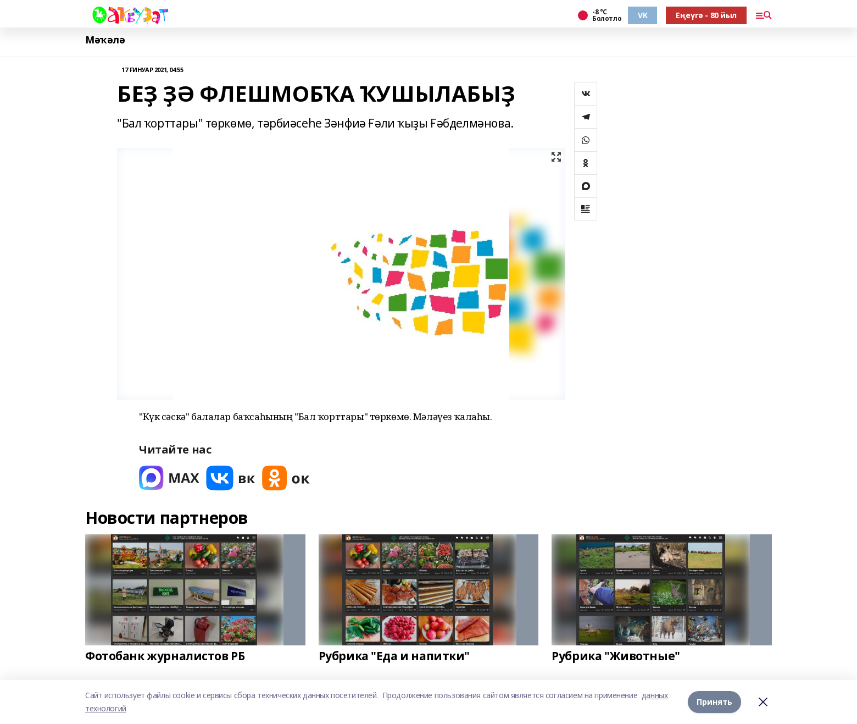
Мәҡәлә (105, 40)
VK (642, 15)
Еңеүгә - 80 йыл (706, 15)
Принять (714, 702)
